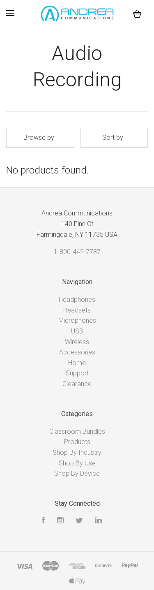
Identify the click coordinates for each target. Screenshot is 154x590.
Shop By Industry (77, 452)
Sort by (112, 137)
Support (77, 373)
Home (77, 363)
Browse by (38, 137)
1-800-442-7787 (77, 252)
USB (77, 331)
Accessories (77, 352)
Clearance (77, 384)
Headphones (77, 299)
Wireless (77, 342)
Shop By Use (77, 463)
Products (77, 442)
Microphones (77, 320)
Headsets (77, 310)
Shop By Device (77, 473)
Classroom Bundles (77, 431)
